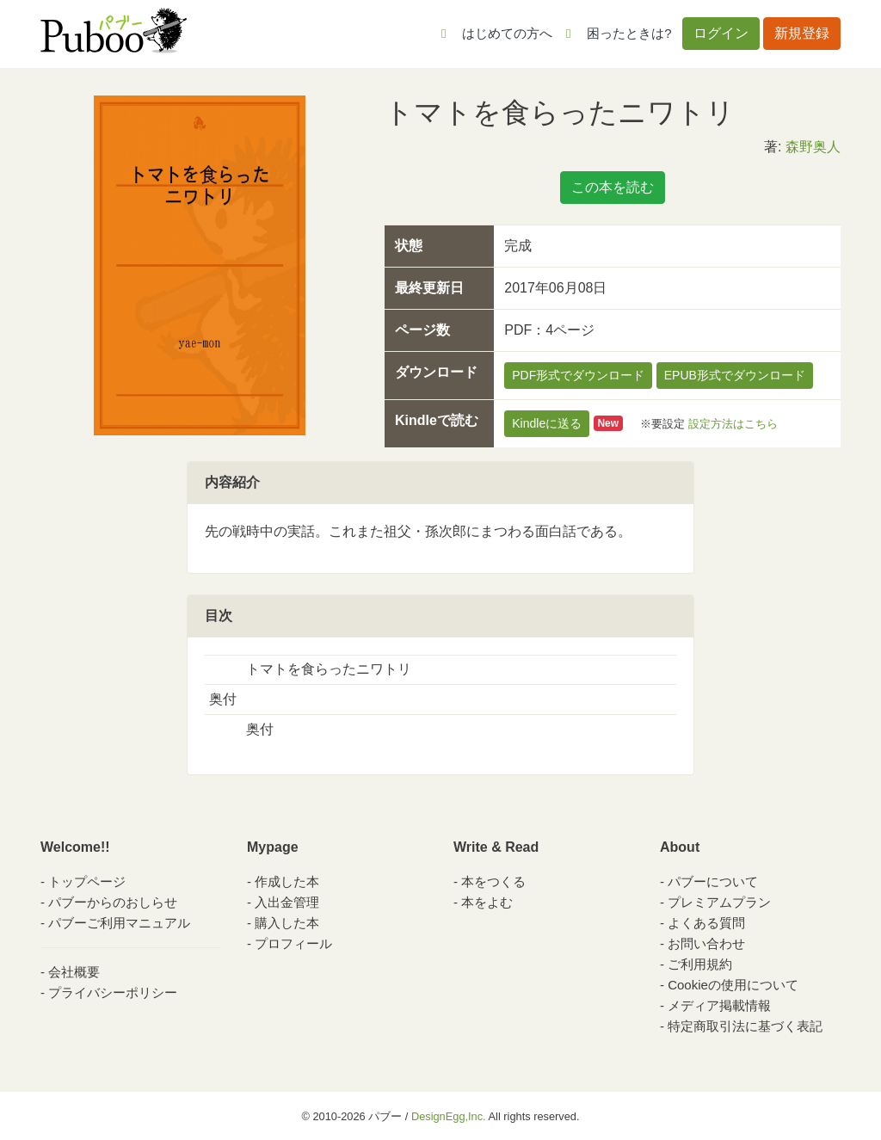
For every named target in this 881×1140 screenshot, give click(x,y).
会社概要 (74, 971)
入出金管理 (287, 902)
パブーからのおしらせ (112, 902)
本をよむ (487, 902)
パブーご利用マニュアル (119, 922)
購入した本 (287, 922)
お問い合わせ (706, 943)
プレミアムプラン (719, 902)
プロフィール (293, 943)
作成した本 (287, 881)
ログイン (721, 33)
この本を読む (612, 187)
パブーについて (713, 881)
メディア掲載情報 (719, 1005)
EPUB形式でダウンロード (734, 375)
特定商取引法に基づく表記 (745, 1026)
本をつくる (493, 881)
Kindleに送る (547, 423)
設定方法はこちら (733, 422)
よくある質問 (706, 922)
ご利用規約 (700, 964)
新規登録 (801, 33)
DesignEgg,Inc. (448, 1116)
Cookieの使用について (733, 984)
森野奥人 (813, 146)
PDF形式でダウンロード (578, 375)
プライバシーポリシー (112, 992)
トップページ (87, 881)
